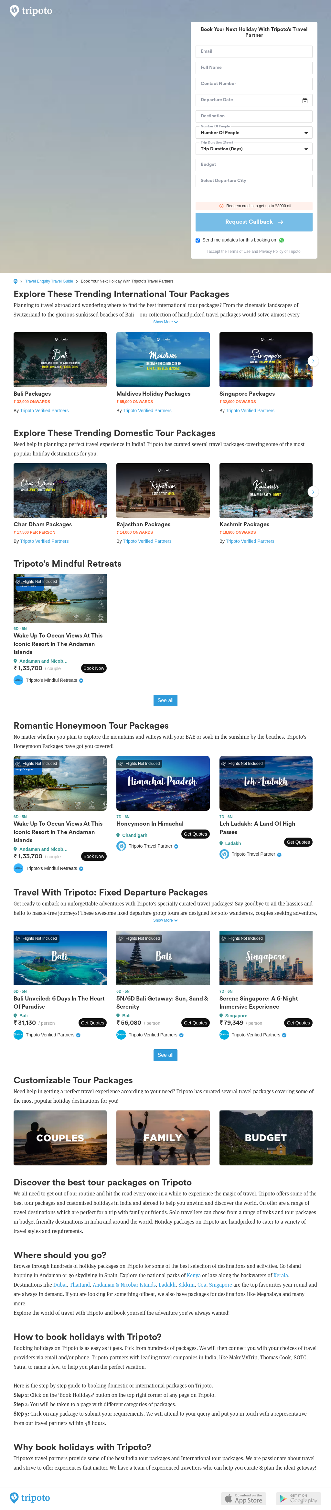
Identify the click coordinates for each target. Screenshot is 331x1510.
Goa (202, 1284)
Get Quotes (195, 834)
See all (166, 700)
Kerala (280, 1275)
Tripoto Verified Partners (44, 410)
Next (313, 362)
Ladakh (166, 1284)
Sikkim (186, 1284)
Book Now (94, 668)
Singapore (220, 1284)
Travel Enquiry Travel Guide (49, 281)
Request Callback (254, 222)
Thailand (80, 1284)
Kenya (194, 1275)
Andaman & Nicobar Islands (124, 1284)
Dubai (60, 1284)
